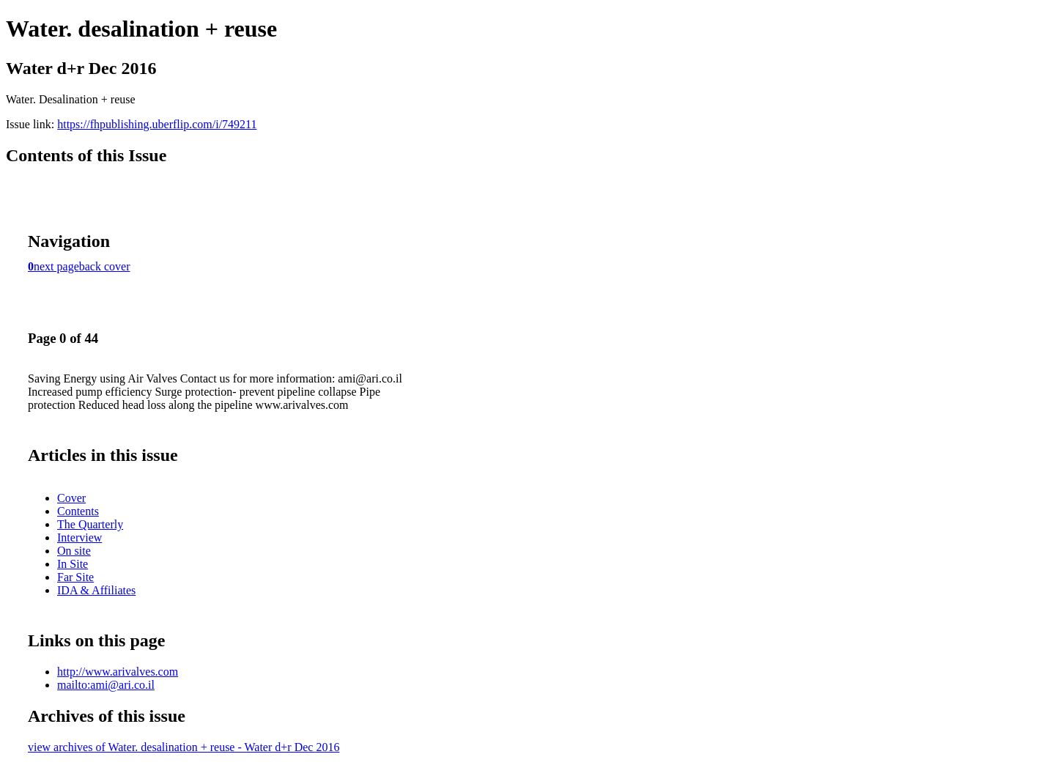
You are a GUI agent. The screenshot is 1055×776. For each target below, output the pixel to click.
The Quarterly (90, 524)
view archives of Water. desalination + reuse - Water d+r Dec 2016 (183, 747)
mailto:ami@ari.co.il (106, 685)
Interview (79, 537)
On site (74, 550)
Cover (71, 498)
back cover (104, 266)
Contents (78, 511)
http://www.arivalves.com (117, 671)
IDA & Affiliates (96, 590)
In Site (72, 564)
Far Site (75, 577)
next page (56, 266)
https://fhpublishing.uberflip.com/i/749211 (156, 124)
